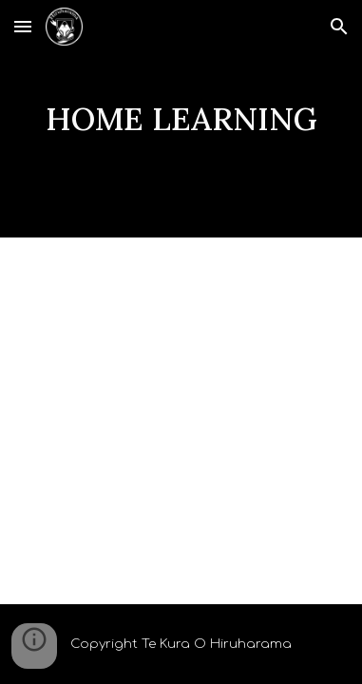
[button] (23, 26)
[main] (181, 118)
